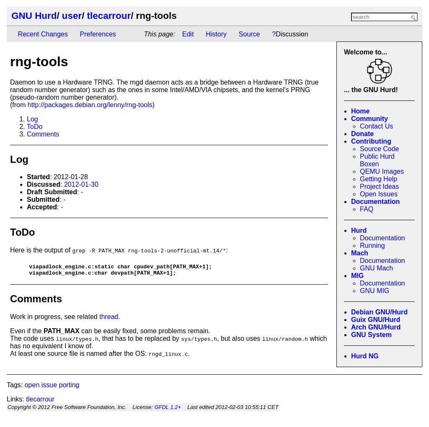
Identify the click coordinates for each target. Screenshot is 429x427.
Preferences (98, 34)
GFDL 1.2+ (167, 409)
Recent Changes (43, 34)
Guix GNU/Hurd (375, 319)
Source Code (379, 148)
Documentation (375, 201)
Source (249, 34)
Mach (359, 253)
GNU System (371, 334)
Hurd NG (365, 356)
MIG (357, 275)
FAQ (366, 209)
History (216, 34)
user (72, 15)
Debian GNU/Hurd (379, 312)
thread (108, 319)
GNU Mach (376, 268)
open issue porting (52, 387)
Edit (188, 34)
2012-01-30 (81, 184)
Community (369, 118)
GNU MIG (374, 290)
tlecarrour (109, 15)
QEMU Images (382, 171)
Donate (362, 133)
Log (32, 119)
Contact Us (376, 126)
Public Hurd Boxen (377, 160)
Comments (43, 134)
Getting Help (378, 179)
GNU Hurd (34, 15)
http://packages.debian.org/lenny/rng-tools (90, 104)
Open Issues (379, 194)
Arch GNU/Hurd (376, 327)
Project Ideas (379, 186)
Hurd (359, 230)
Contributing (371, 141)
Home (360, 111)
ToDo (34, 126)
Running (372, 245)
